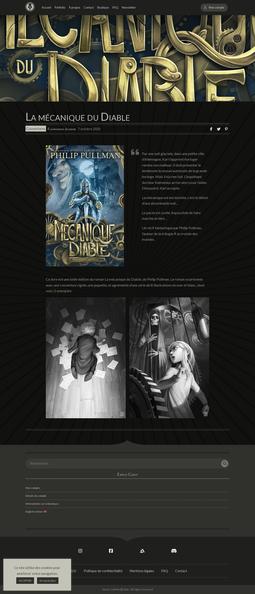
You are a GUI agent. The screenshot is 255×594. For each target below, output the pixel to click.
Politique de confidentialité (103, 571)
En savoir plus (48, 580)
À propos (74, 7)
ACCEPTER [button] (25, 580)
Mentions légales (142, 571)
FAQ (115, 7)
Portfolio (60, 7)
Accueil (46, 7)
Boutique (103, 7)
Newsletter (129, 7)
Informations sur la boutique (42, 503)
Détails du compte (36, 495)
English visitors (36, 511)
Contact (89, 7)
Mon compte (216, 7)
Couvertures (35, 129)
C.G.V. (72, 571)
